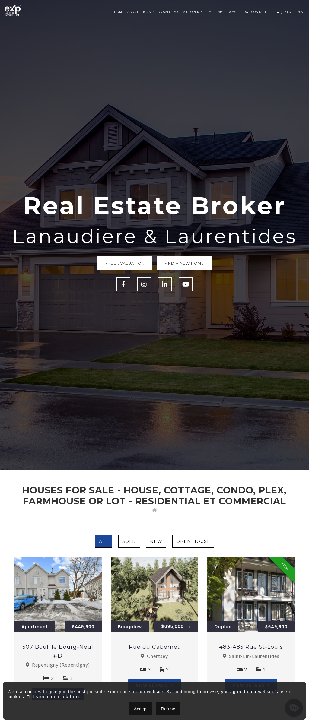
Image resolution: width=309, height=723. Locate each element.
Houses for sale (156, 12)
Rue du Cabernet (154, 647)
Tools (231, 12)
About (133, 12)
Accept (141, 708)
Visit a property (188, 12)
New (156, 541)
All (103, 541)
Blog (243, 12)
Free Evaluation (125, 263)
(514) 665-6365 (290, 12)
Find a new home (184, 263)
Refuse (168, 708)
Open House (193, 541)
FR (271, 12)
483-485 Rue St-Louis (251, 647)
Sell (209, 12)
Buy (219, 12)
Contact (258, 12)
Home (119, 12)
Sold (129, 541)
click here (69, 696)
